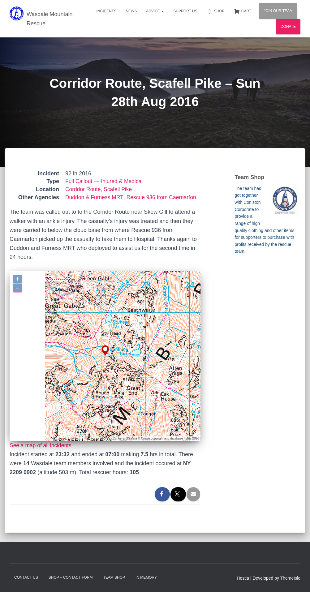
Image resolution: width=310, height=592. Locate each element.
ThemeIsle (290, 578)
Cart (242, 11)
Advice (155, 11)
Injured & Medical (123, 181)
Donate (288, 26)
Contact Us (26, 577)
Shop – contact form (71, 577)
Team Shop (114, 577)
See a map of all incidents (41, 445)
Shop (216, 11)
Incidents (106, 11)
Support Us (185, 11)
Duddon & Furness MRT (95, 197)
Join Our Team (278, 11)
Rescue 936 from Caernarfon (164, 197)
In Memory (146, 577)
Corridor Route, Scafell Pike (99, 189)
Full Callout (79, 181)
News (131, 11)
